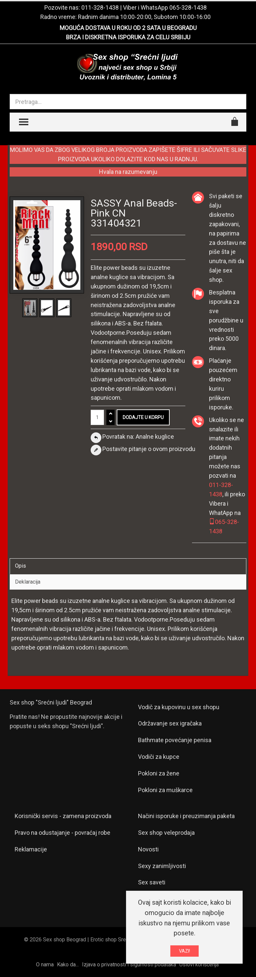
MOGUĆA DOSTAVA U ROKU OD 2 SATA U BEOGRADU (128, 27)
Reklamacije (31, 849)
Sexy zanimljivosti (162, 865)
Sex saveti (151, 882)
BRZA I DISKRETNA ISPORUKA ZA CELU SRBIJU (128, 37)
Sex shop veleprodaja (166, 832)
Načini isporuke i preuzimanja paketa (186, 815)
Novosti (148, 849)
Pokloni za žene (158, 773)
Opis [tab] (20, 566)
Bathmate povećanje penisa (174, 739)
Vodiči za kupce (158, 756)
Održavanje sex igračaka (170, 723)
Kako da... (68, 964)
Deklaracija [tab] (27, 582)
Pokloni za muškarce (165, 789)
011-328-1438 (100, 7)
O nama (45, 964)
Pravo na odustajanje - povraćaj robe (62, 832)
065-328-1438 (188, 7)
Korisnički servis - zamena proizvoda (63, 815)
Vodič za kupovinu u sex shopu (178, 707)
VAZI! (184, 951)
